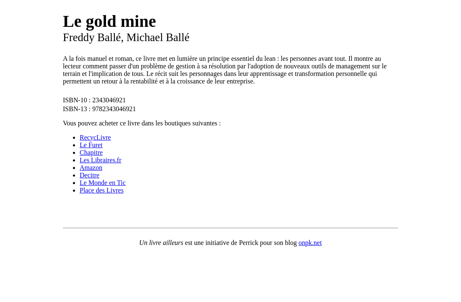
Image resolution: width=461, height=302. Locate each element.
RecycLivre (95, 137)
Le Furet (91, 144)
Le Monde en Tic (103, 182)
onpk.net (310, 242)
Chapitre (91, 152)
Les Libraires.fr (101, 160)
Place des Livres (102, 190)
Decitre (89, 175)
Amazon (91, 167)
